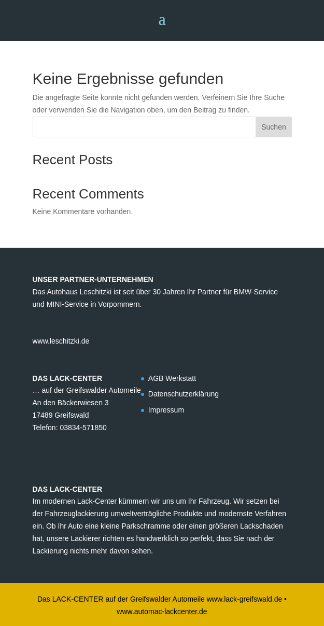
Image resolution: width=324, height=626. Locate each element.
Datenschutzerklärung (183, 394)
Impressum (166, 410)
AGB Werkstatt (172, 378)
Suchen (273, 127)
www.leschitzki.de (61, 341)
